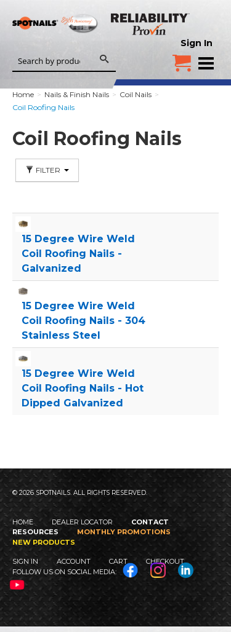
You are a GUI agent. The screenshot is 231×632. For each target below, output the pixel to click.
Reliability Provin (151, 24)
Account (74, 561)
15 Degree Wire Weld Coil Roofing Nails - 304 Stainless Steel (83, 320)
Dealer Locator (82, 522)
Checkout (165, 561)
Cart (118, 561)
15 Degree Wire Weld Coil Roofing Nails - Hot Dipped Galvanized (83, 388)
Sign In (196, 43)
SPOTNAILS (55, 41)
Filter (47, 170)
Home (22, 522)
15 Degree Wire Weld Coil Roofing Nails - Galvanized (78, 253)
